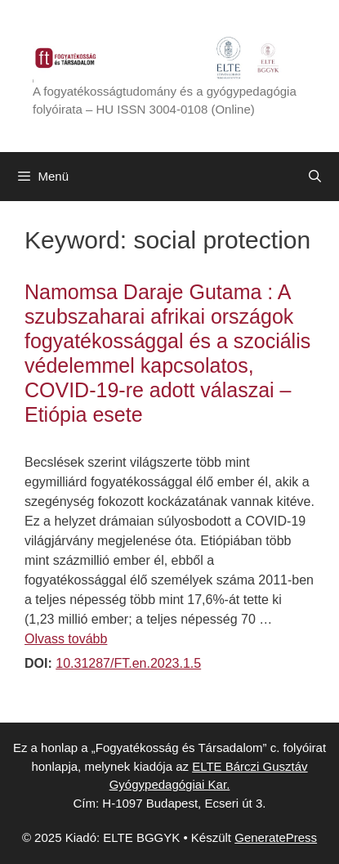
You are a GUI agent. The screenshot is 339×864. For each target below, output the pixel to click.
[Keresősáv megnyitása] (315, 176)
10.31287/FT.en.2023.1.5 (128, 663)
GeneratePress (275, 837)
